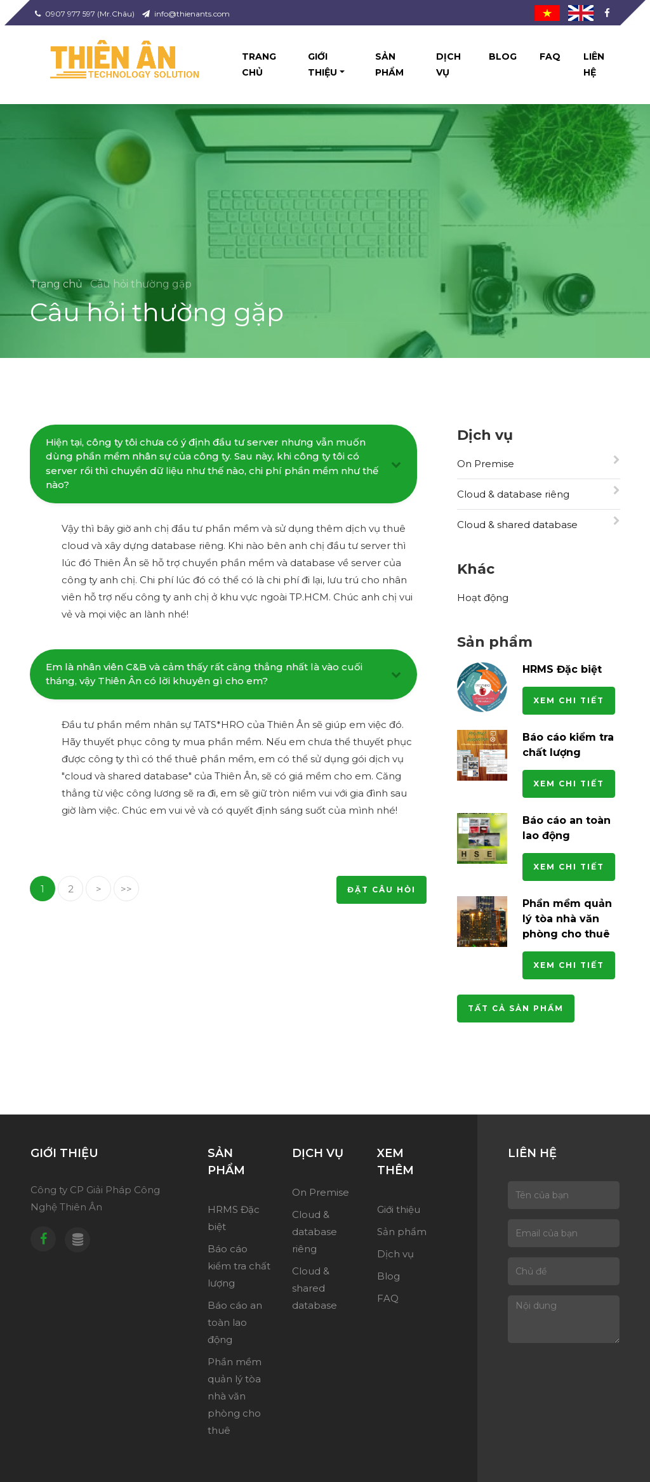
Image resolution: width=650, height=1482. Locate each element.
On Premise (538, 462)
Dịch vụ (448, 64)
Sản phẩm (389, 64)
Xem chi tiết (568, 703)
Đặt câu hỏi (381, 889)
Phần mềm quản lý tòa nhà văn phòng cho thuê (567, 921)
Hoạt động (482, 598)
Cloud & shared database (538, 523)
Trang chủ (259, 64)
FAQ (550, 56)
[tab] (223, 467)
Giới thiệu (322, 64)
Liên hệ (593, 64)
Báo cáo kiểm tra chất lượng (239, 1266)
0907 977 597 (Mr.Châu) (85, 13)
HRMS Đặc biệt (562, 672)
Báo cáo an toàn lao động (235, 1322)
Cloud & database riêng (538, 493)
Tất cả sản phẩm (516, 1011)
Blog (503, 56)
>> (126, 889)
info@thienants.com (186, 13)
